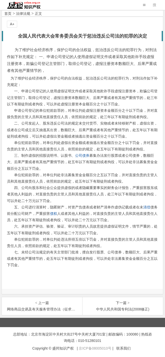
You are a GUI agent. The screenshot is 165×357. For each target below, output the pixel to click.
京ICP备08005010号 (95, 348)
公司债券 (82, 155)
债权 (53, 213)
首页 (8, 14)
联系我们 (123, 348)
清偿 (146, 207)
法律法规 (23, 14)
